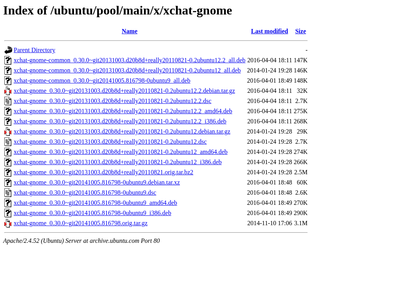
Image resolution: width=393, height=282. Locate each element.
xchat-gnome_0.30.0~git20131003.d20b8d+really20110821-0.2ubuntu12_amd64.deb (120, 151)
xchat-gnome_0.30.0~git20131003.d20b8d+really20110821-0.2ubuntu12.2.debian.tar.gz (124, 90)
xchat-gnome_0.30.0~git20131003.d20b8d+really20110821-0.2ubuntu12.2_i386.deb (120, 121)
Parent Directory (34, 50)
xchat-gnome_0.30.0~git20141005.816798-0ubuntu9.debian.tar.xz (97, 182)
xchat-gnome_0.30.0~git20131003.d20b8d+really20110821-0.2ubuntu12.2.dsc (112, 101)
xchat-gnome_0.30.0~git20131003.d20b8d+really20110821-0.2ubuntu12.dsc (110, 141)
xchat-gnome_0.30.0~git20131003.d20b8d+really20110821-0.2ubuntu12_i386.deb (118, 162)
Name (129, 31)
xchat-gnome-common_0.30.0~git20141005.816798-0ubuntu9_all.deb (102, 80)
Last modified (269, 31)
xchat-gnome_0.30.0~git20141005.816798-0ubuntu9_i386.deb (92, 213)
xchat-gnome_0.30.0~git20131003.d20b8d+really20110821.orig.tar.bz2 (103, 172)
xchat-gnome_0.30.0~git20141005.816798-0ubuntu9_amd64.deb (95, 202)
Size (300, 31)
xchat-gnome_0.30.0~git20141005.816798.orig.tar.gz (81, 223)
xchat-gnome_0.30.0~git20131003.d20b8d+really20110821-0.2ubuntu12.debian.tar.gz (122, 131)
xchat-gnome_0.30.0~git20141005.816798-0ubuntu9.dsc (85, 192)
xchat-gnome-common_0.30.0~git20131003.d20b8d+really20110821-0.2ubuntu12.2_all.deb (129, 60)
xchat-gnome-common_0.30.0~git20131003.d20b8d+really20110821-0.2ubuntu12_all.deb (127, 70)
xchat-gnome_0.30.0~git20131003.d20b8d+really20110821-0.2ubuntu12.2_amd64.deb (123, 111)
